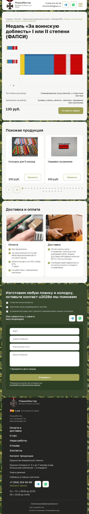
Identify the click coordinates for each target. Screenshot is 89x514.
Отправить (44, 377)
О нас (13, 435)
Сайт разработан (44, 507)
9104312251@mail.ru (52, 6)
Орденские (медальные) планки (26, 460)
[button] (13, 85)
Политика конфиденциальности (44, 504)
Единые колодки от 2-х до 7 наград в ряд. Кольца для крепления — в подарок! (32, 466)
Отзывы (15, 445)
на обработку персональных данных (25, 385)
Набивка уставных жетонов (24, 477)
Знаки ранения (17, 472)
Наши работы (18, 440)
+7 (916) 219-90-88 (53, 3)
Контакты (16, 450)
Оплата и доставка (16, 429)
